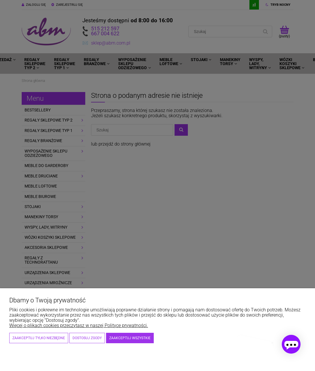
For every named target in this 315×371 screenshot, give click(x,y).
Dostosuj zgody (87, 338)
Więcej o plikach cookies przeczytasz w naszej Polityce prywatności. (78, 325)
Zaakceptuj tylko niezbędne (38, 338)
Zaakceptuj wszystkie (130, 338)
